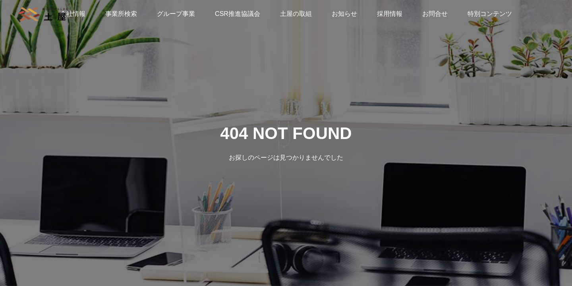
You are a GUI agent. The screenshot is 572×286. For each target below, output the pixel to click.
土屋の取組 (296, 13)
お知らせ (344, 13)
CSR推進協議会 (237, 13)
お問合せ (435, 13)
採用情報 (389, 13)
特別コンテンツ (490, 13)
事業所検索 (121, 13)
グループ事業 (176, 13)
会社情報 (72, 13)
